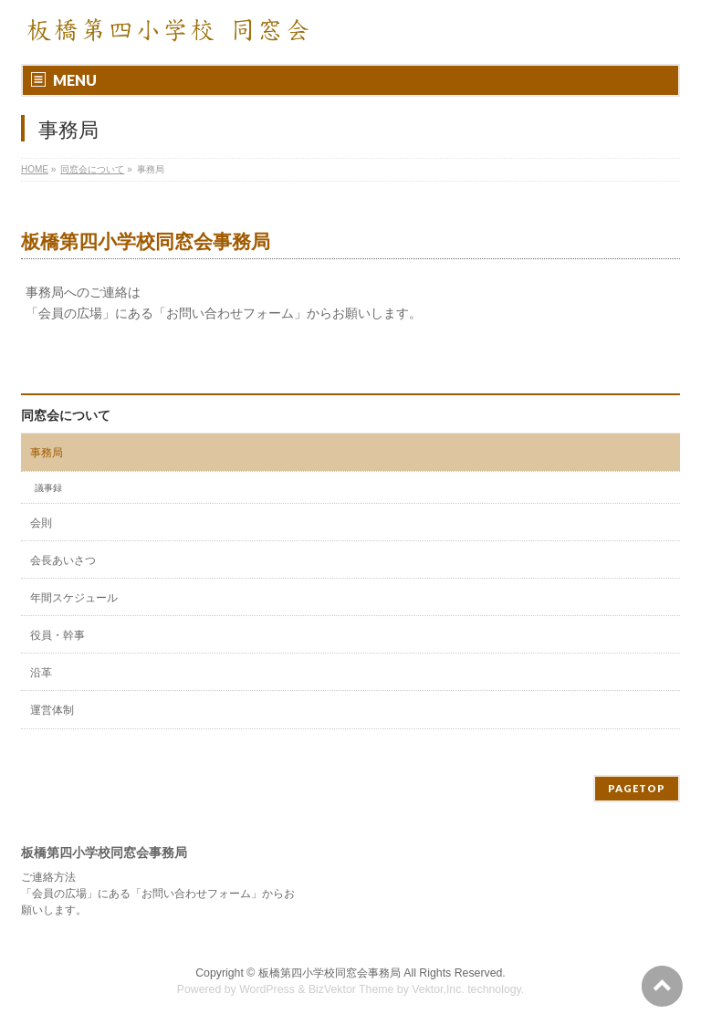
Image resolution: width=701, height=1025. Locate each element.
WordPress (267, 989)
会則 (41, 523)
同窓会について (65, 415)
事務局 (46, 452)
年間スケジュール (74, 597)
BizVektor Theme (351, 989)
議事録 (48, 488)
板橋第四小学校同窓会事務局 (329, 973)
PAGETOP (636, 788)
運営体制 (52, 710)
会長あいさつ (63, 560)
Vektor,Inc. (438, 989)
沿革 (41, 672)
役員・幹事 (57, 635)
